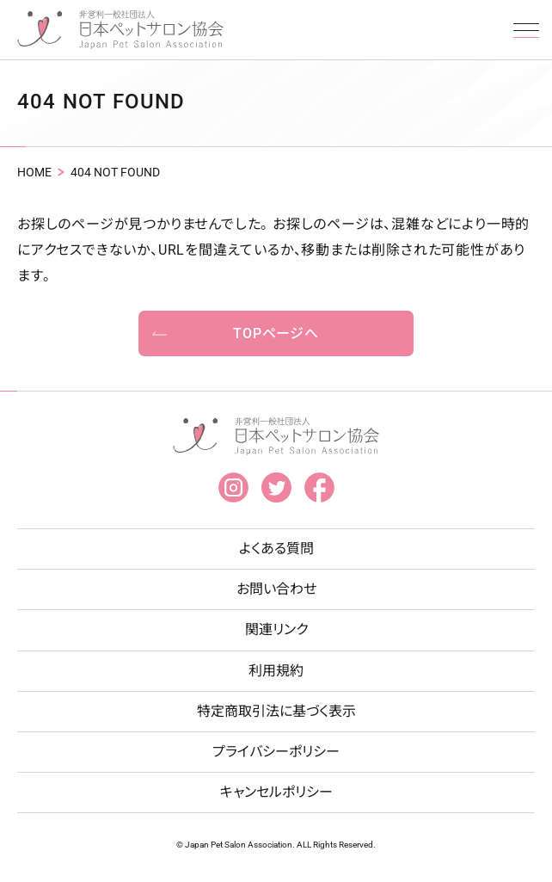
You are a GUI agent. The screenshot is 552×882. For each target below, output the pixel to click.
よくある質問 (276, 548)
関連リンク (276, 629)
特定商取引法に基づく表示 (276, 711)
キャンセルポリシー (276, 792)
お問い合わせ (276, 589)
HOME (34, 172)
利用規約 (276, 671)
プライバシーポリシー (276, 751)
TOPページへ (276, 333)
